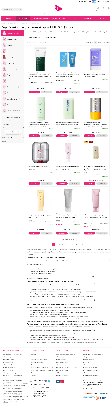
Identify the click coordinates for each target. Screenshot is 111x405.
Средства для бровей (90, 367)
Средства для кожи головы (38, 359)
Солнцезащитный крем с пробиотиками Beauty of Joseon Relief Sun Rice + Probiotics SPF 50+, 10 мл (67, 168)
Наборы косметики (10, 81)
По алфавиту (37, 42)
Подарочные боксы (10, 75)
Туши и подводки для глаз (92, 373)
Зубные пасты (12, 93)
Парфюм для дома (10, 57)
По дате (29, 42)
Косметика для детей (10, 69)
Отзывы (102, 18)
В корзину (34, 92)
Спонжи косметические (91, 370)
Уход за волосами (12, 39)
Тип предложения (13, 137)
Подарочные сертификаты (40, 18)
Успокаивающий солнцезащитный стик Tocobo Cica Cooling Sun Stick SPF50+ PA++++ (67, 124)
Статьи (73, 18)
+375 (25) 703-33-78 (39, 381)
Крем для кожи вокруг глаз (12, 373)
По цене (45, 42)
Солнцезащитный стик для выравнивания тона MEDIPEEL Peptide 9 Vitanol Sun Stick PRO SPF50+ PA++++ (95, 124)
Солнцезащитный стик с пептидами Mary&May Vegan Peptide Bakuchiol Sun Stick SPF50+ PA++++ (95, 74)
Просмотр (47, 92)
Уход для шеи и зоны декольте (13, 375)
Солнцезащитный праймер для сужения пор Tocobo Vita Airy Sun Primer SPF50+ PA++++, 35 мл (40, 215)
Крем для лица (8, 370)
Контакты (87, 18)
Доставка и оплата (58, 18)
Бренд (13, 141)
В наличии (6, 124)
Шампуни (33, 354)
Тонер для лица (8, 362)
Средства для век (89, 365)
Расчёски (33, 375)
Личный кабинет (104, 1)
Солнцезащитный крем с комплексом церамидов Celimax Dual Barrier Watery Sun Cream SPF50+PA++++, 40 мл (67, 215)
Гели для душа (61, 357)
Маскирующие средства (91, 375)
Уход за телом (12, 45)
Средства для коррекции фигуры (67, 367)
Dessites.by (96, 388)
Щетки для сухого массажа (65, 373)
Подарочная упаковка (11, 111)
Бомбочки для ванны (63, 375)
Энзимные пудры (9, 359)
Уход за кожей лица (12, 33)
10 (79, 244)
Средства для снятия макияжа (13, 354)
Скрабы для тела (62, 362)
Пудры (86, 357)
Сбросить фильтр (12, 121)
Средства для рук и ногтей (65, 365)
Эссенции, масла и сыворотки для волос (42, 367)
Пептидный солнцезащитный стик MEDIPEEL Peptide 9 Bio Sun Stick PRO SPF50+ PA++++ (40, 168)
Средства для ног (62, 370)
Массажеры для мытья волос (39, 373)
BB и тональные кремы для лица (93, 354)
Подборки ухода (9, 63)
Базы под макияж (89, 359)
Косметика (23, 18)
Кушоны (86, 362)
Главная (8, 18)
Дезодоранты (61, 359)
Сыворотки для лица (10, 367)
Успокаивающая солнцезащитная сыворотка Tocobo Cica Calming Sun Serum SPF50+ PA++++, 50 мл (39, 124)
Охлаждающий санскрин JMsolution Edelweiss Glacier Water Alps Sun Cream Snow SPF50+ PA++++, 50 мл (67, 74)
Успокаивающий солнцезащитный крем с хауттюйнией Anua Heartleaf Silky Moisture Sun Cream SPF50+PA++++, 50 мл (40, 75)
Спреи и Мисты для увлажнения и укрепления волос (42, 370)
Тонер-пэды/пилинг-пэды (11, 365)
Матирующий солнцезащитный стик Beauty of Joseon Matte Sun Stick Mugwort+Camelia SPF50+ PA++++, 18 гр (95, 168)
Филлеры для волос (36, 362)
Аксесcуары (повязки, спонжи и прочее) (11, 99)
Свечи (6, 105)
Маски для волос (35, 365)
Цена (13, 127)
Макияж (12, 51)
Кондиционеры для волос (38, 357)
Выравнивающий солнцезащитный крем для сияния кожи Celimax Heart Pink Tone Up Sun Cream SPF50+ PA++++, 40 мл (95, 216)
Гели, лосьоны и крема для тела (66, 354)
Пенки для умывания (10, 357)
